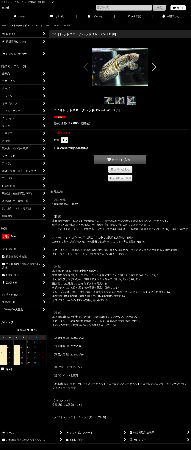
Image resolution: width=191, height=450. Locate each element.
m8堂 (5, 7)
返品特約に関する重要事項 (71, 148)
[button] (86, 67)
